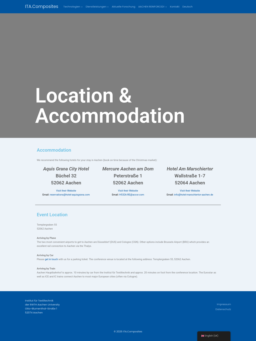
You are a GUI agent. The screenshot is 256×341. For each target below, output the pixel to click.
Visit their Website (66, 190)
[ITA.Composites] (41, 6)
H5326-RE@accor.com (131, 194)
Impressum (224, 304)
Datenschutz (223, 309)
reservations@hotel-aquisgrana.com (70, 194)
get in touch (52, 259)
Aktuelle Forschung (123, 6)
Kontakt (174, 6)
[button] (82, 7)
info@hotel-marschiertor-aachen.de (193, 194)
